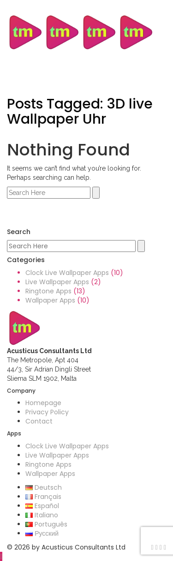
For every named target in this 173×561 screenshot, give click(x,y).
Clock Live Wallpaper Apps (67, 272)
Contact (39, 421)
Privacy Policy (47, 412)
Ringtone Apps (48, 291)
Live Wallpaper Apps (57, 281)
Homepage (43, 402)
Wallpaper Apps (50, 300)
